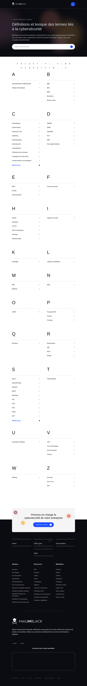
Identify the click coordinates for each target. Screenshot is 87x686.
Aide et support (60, 591)
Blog (35, 569)
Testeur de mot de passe (40, 588)
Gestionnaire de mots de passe (20, 602)
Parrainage (59, 581)
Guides (36, 575)
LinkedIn (15, 643)
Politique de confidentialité (49, 678)
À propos (58, 569)
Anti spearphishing (17, 581)
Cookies (58, 678)
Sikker (36, 553)
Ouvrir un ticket (60, 597)
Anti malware (15, 572)
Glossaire (36, 572)
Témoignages (37, 581)
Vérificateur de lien (39, 591)
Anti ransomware (16, 575)
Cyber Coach (38, 543)
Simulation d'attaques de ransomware (18, 595)
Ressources (22, 19)
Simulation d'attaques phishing (20, 591)
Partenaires (59, 578)
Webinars (36, 585)
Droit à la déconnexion (18, 585)
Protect (14, 543)
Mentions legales (38, 678)
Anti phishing (15, 578)
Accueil (15, 19)
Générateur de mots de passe (42, 594)
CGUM (23, 678)
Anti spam (14, 569)
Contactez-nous (60, 594)
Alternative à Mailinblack (40, 600)
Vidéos (36, 578)
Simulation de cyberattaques (19, 599)
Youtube (22, 643)
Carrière (58, 575)
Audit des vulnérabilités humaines (21, 588)
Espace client (59, 588)
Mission (58, 572)
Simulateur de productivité (41, 597)
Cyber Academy (61, 543)
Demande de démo (61, 585)
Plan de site (29, 678)
